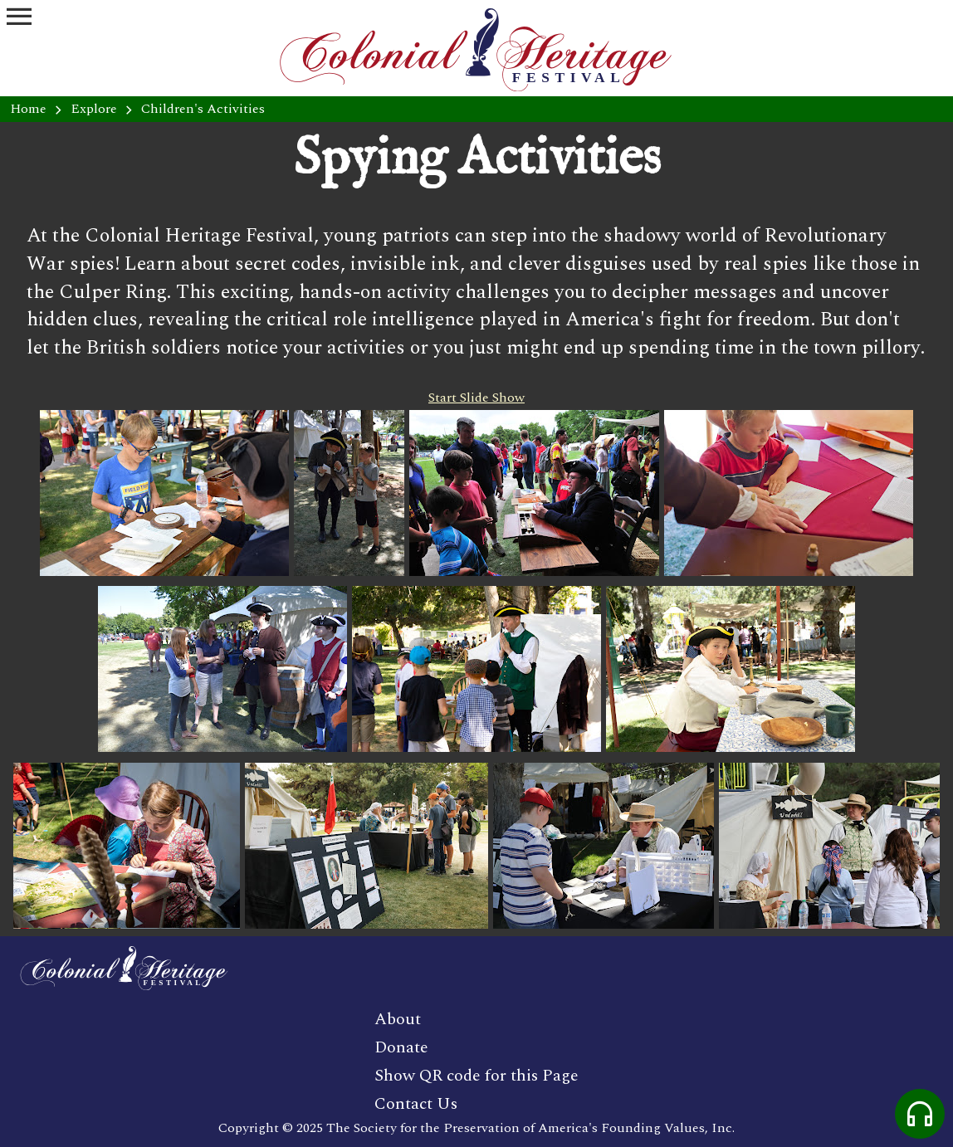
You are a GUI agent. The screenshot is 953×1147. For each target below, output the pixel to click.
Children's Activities (203, 109)
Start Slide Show (476, 398)
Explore (94, 109)
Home (28, 109)
